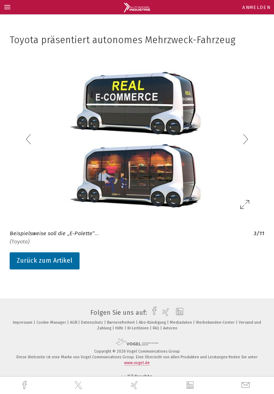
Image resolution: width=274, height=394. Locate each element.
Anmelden (256, 7)
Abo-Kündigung (153, 322)
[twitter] (79, 385)
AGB (74, 322)
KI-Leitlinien (138, 328)
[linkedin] (191, 385)
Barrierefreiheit (121, 322)
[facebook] (25, 385)
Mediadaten (181, 322)
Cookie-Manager (51, 322)
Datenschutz (92, 322)
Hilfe (120, 328)
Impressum (23, 322)
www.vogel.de (137, 362)
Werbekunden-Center (216, 322)
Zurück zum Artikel (44, 260)
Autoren (170, 328)
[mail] (247, 385)
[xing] (135, 385)
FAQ (156, 328)
